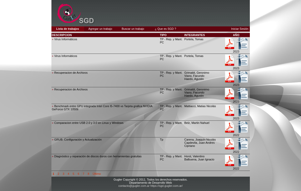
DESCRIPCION (62, 35)
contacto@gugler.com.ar (134, 185)
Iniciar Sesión (239, 28)
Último (97, 173)
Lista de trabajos (67, 28)
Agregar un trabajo (100, 28)
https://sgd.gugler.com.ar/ (166, 185)
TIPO (163, 35)
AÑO (236, 35)
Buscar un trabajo (133, 28)
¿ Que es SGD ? (165, 28)
